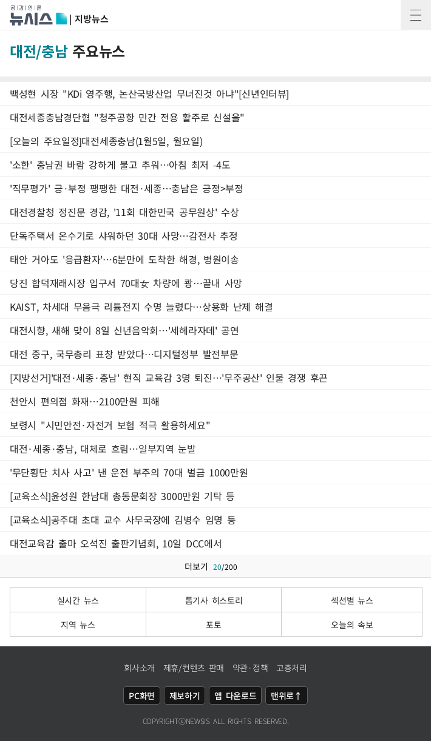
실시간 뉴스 (78, 600)
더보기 (216, 566)
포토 (213, 624)
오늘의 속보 (352, 624)
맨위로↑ (286, 695)
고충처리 (291, 667)
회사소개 (139, 667)
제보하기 (184, 695)
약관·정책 (250, 667)
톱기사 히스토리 (214, 600)
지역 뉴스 (78, 624)
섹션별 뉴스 (352, 600)
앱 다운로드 (235, 695)
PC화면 (142, 695)
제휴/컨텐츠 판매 (193, 667)
